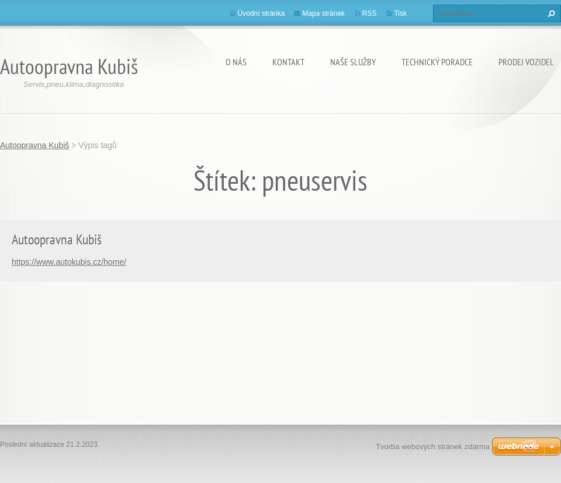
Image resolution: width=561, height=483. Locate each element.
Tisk (400, 13)
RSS (369, 13)
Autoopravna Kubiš (34, 145)
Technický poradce (437, 62)
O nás (236, 62)
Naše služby (353, 62)
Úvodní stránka (261, 13)
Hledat (550, 13)
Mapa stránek (323, 13)
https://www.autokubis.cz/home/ (69, 262)
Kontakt (288, 62)
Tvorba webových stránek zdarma (433, 446)
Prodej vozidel (526, 62)
